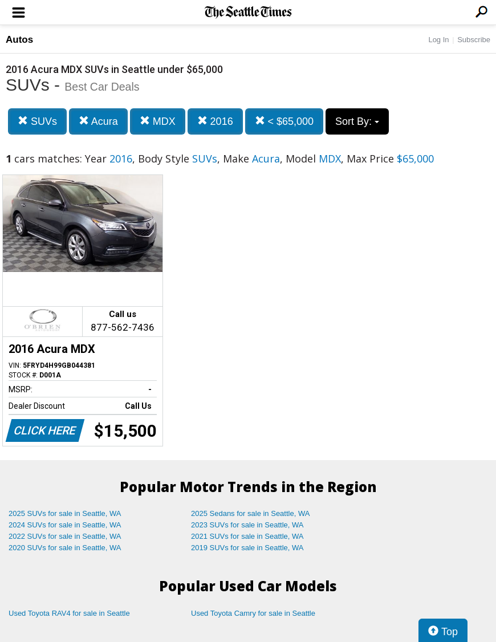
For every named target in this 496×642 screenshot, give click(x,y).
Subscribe (473, 39)
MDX (158, 121)
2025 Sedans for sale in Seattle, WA (250, 513)
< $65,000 (284, 121)
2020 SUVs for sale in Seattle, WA (65, 547)
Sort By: (357, 121)
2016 (215, 121)
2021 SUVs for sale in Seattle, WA (247, 536)
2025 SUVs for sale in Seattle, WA (65, 513)
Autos (19, 39)
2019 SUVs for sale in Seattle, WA (247, 547)
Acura (98, 121)
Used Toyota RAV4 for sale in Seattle (69, 613)
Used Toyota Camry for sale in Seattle (253, 613)
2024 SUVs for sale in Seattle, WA (65, 525)
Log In (438, 39)
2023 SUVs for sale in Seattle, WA (247, 525)
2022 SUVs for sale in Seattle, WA (65, 536)
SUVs (37, 121)
